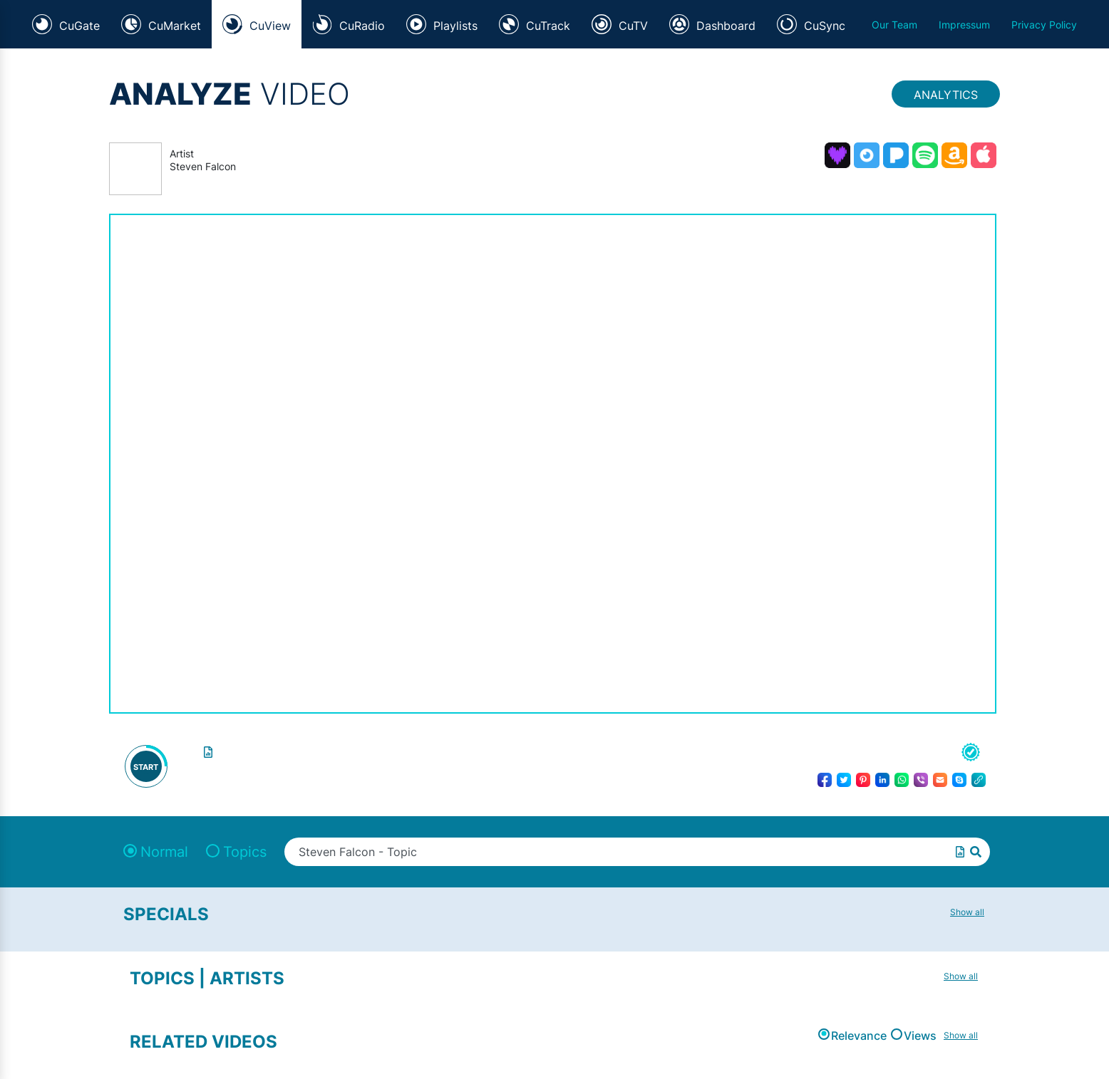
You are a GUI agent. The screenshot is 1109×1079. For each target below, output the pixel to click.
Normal (164, 851)
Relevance (859, 1035)
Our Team (894, 25)
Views (920, 1035)
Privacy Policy (1044, 25)
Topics (245, 851)
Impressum (964, 25)
